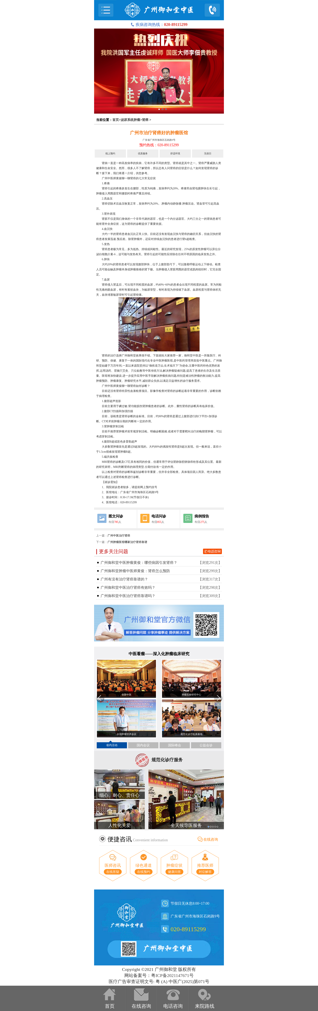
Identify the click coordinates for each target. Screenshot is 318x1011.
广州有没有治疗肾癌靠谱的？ (124, 579)
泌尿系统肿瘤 (130, 120)
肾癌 (145, 120)
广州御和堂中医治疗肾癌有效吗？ (128, 587)
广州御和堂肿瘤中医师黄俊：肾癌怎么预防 (135, 571)
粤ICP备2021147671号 (172, 975)
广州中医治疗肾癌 (118, 535)
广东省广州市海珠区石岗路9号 (159, 140)
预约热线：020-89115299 (159, 145)
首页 (115, 120)
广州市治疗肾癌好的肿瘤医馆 (159, 132)
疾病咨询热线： (159, 24)
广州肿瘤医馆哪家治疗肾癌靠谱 (127, 542)
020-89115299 (188, 929)
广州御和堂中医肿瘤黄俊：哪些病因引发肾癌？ (139, 563)
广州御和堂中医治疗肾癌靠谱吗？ (128, 596)
